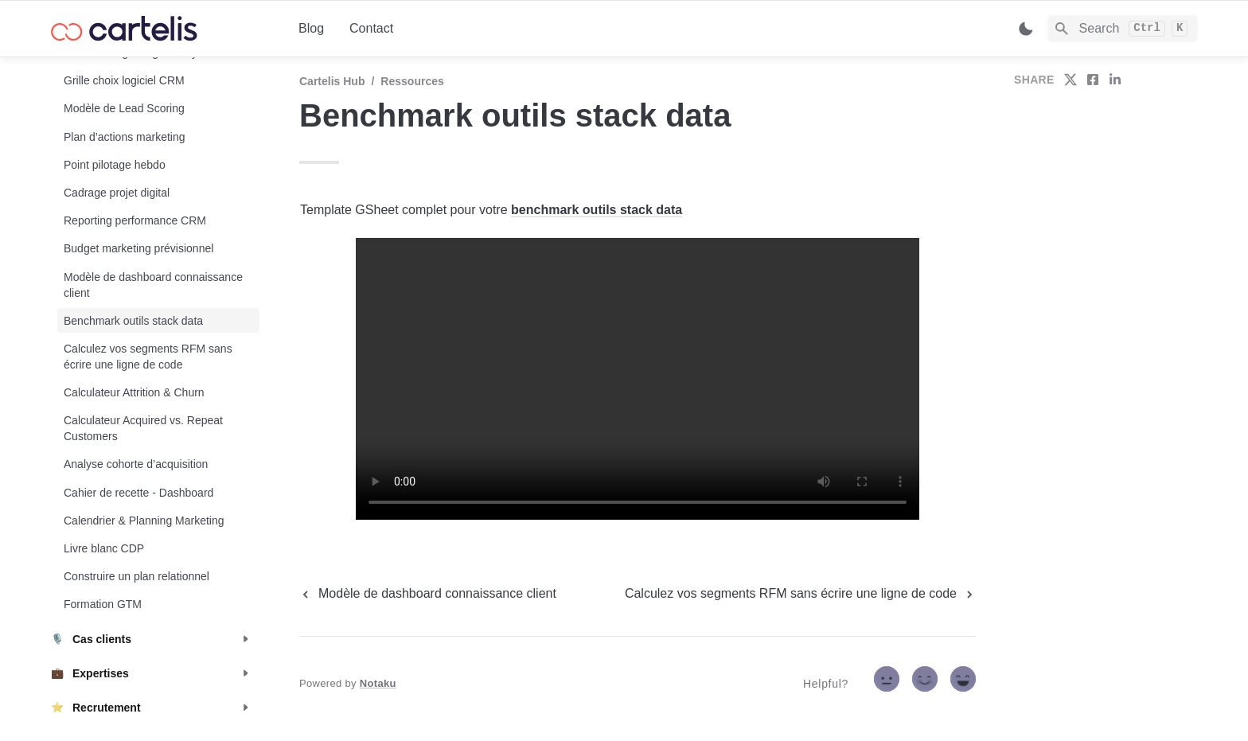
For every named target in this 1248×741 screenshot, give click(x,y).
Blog (311, 28)
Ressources (411, 81)
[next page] (800, 593)
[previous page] (427, 593)
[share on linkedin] (1115, 79)
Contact (371, 28)
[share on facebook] (1092, 79)
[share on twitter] (1070, 79)
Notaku (378, 683)
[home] (162, 28)
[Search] (1122, 28)
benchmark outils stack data (596, 209)
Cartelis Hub (332, 81)
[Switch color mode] (1026, 28)
